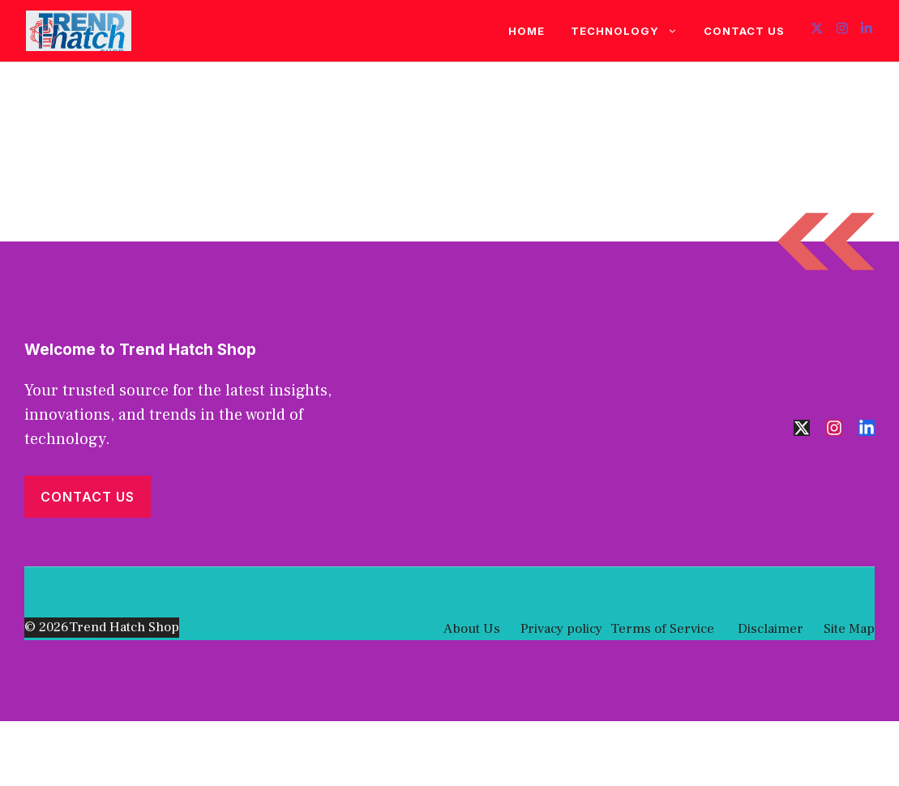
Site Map (849, 629)
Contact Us (744, 30)
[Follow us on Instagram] (842, 30)
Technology (631, 30)
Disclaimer (768, 629)
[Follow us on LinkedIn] (866, 30)
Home (526, 30)
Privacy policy (561, 629)
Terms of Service (662, 629)
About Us (471, 629)
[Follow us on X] (817, 30)
